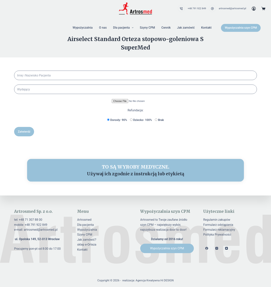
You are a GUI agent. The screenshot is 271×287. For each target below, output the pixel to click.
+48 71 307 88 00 (30, 219)
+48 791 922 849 (197, 8)
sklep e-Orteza (86, 244)
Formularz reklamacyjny (219, 229)
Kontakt (206, 27)
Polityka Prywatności (217, 234)
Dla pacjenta (124, 27)
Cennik (166, 27)
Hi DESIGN (167, 280)
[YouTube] (226, 248)
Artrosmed (84, 219)
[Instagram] (216, 248)
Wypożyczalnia (83, 27)
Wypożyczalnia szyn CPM (241, 27)
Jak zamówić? (86, 239)
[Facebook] (206, 248)
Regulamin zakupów (216, 219)
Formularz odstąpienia (218, 225)
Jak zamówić (186, 27)
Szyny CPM (147, 27)
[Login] (254, 9)
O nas (103, 27)
